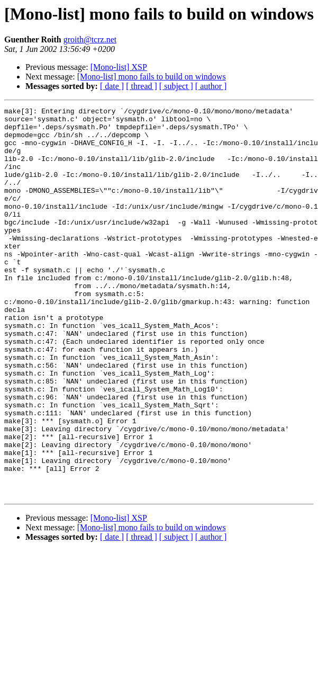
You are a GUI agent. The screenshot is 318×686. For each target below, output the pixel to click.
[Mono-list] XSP (118, 67)
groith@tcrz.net (89, 39)
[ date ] (112, 86)
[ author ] (211, 86)
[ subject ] (176, 86)
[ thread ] (141, 86)
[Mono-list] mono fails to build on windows (151, 76)
